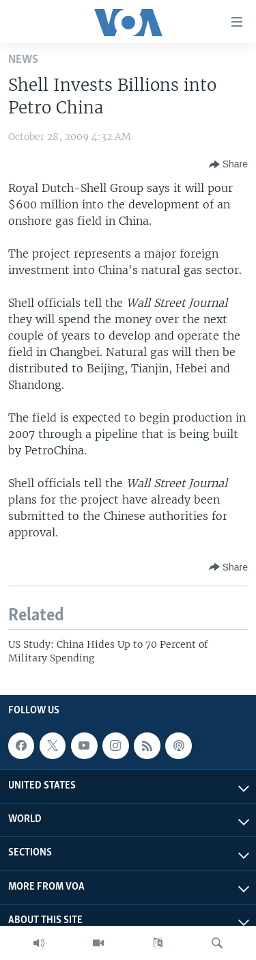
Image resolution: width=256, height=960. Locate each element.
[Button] (228, 164)
